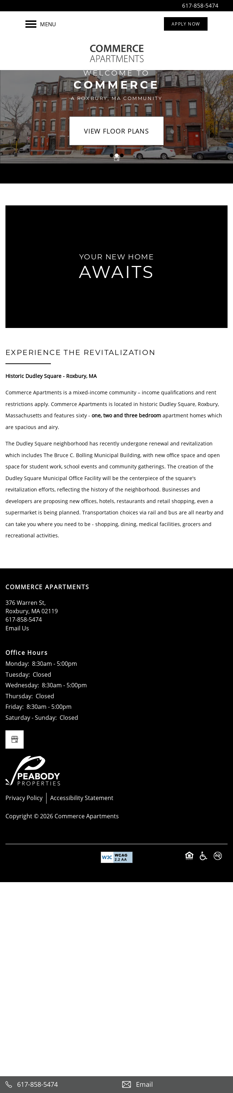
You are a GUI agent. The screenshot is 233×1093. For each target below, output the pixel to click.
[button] (186, 24)
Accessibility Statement (81, 798)
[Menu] (40, 24)
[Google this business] (116, 157)
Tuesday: (17, 675)
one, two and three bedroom (126, 415)
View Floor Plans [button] (116, 130)
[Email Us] (175, 1084)
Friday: (14, 707)
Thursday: (19, 696)
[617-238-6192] (58, 1084)
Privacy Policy (24, 798)
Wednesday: (22, 685)
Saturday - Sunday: (31, 718)
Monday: (17, 664)
